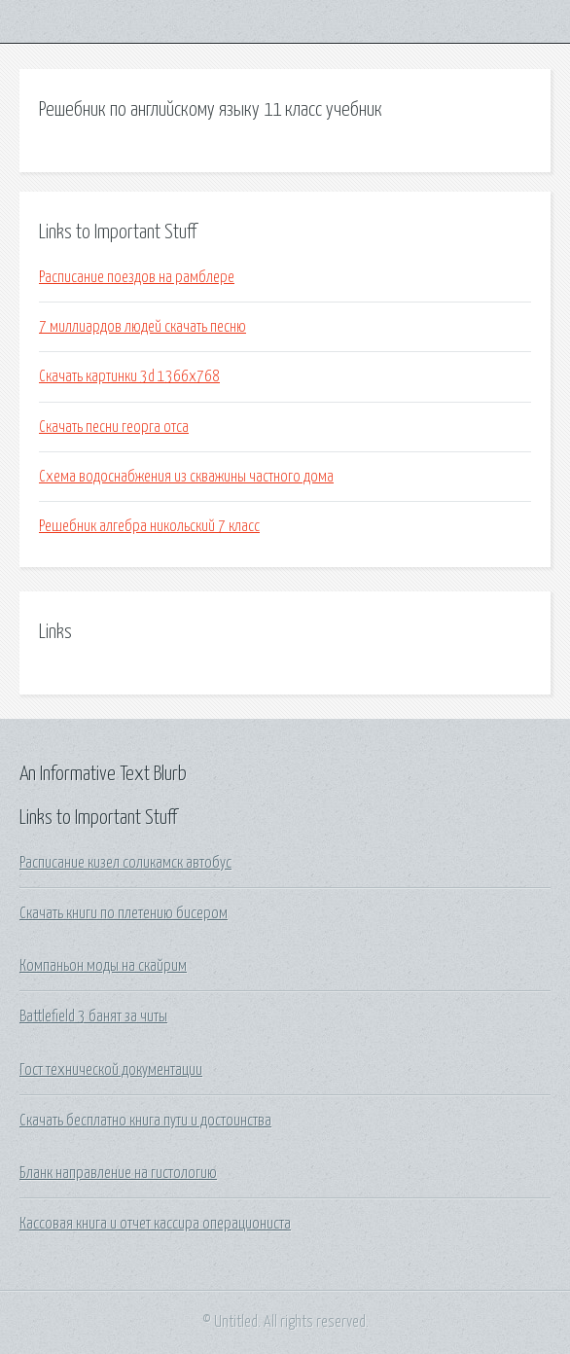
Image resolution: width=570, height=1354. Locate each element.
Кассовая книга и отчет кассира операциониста (155, 1223)
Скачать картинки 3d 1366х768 (129, 376)
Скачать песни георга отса (114, 427)
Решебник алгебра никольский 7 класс (149, 526)
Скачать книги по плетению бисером (123, 913)
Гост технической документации (110, 1070)
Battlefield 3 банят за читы (93, 1016)
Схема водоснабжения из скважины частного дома (186, 476)
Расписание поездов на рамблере (136, 277)
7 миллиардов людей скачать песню (142, 327)
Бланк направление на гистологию (118, 1173)
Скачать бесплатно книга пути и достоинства (145, 1120)
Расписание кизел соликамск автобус (125, 863)
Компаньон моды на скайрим (103, 966)
